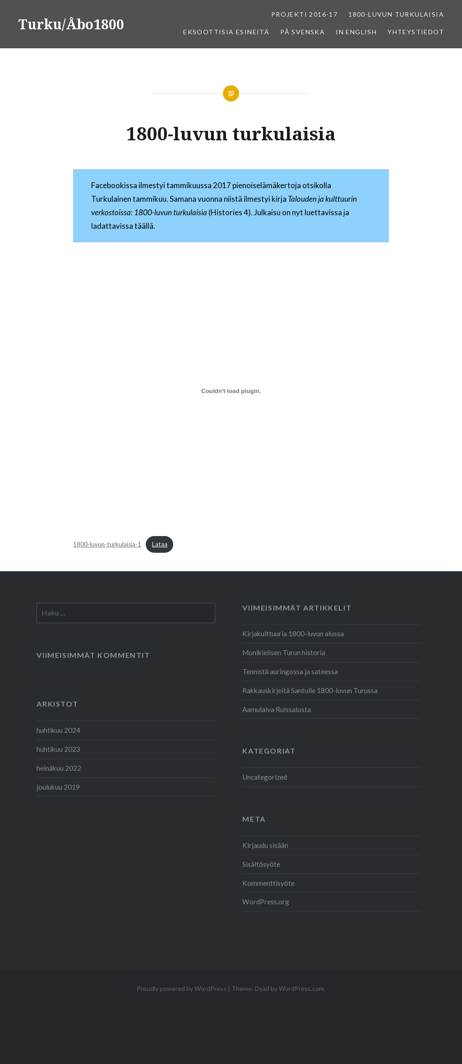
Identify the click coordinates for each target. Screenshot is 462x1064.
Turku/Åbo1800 (71, 24)
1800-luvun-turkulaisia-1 (107, 544)
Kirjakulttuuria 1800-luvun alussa (293, 633)
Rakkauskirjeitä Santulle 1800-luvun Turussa (310, 690)
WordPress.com (301, 988)
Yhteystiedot (416, 32)
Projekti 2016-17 (304, 14)
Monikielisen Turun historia (283, 652)
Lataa (159, 544)
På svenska (302, 32)
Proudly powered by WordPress (181, 988)
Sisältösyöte (261, 864)
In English (356, 32)
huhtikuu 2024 (58, 730)
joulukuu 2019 (58, 787)
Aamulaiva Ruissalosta (276, 709)
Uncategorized (264, 777)
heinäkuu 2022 (59, 768)
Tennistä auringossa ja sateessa (290, 671)
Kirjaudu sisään (265, 845)
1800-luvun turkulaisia (396, 14)
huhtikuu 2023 (58, 749)
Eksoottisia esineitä (226, 32)
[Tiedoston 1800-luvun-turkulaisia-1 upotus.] (231, 390)
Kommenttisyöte (268, 883)
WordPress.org (265, 901)
